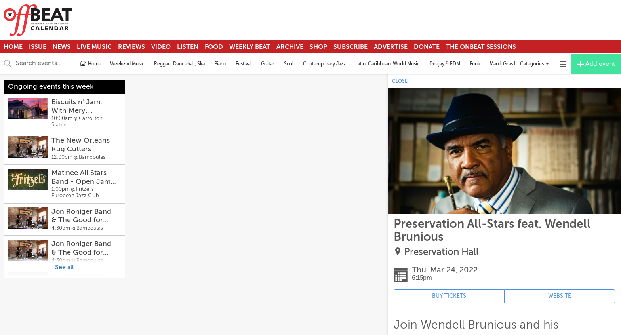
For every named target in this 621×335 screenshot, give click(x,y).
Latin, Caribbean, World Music (387, 64)
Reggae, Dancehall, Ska (179, 64)
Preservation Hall (441, 252)
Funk (475, 64)
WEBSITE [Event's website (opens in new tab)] (559, 296)
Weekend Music (127, 64)
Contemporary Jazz (324, 64)
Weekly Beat (249, 46)
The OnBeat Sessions (481, 46)
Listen (187, 46)
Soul (288, 64)
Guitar (267, 64)
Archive (289, 46)
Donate (427, 46)
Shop (318, 46)
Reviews (131, 46)
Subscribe (350, 46)
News (61, 46)
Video (161, 46)
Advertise (391, 46)
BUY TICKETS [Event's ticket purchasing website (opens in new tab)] (449, 296)
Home (13, 46)
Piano (220, 64)
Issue (37, 46)
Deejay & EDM (444, 64)
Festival (243, 64)
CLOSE (400, 81)
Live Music (94, 46)
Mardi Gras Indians (509, 64)
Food (214, 46)
